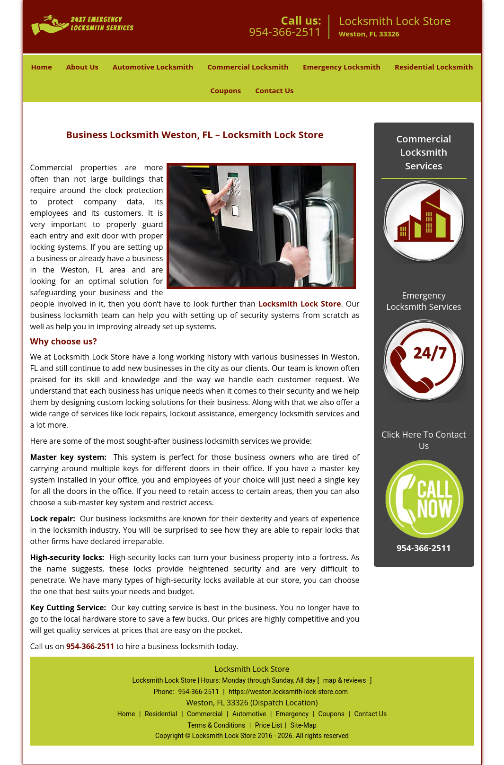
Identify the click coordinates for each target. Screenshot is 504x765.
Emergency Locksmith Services (423, 301)
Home (41, 66)
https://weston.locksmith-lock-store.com (288, 691)
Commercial (204, 714)
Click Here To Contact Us (423, 440)
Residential (161, 714)
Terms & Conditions (216, 725)
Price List (269, 725)
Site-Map (304, 725)
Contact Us (274, 90)
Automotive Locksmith (153, 66)
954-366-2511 (285, 31)
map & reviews (345, 680)
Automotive (249, 714)
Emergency (292, 714)
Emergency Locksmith (341, 66)
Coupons (225, 90)
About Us (82, 66)
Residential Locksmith (434, 66)
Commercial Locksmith (248, 66)
